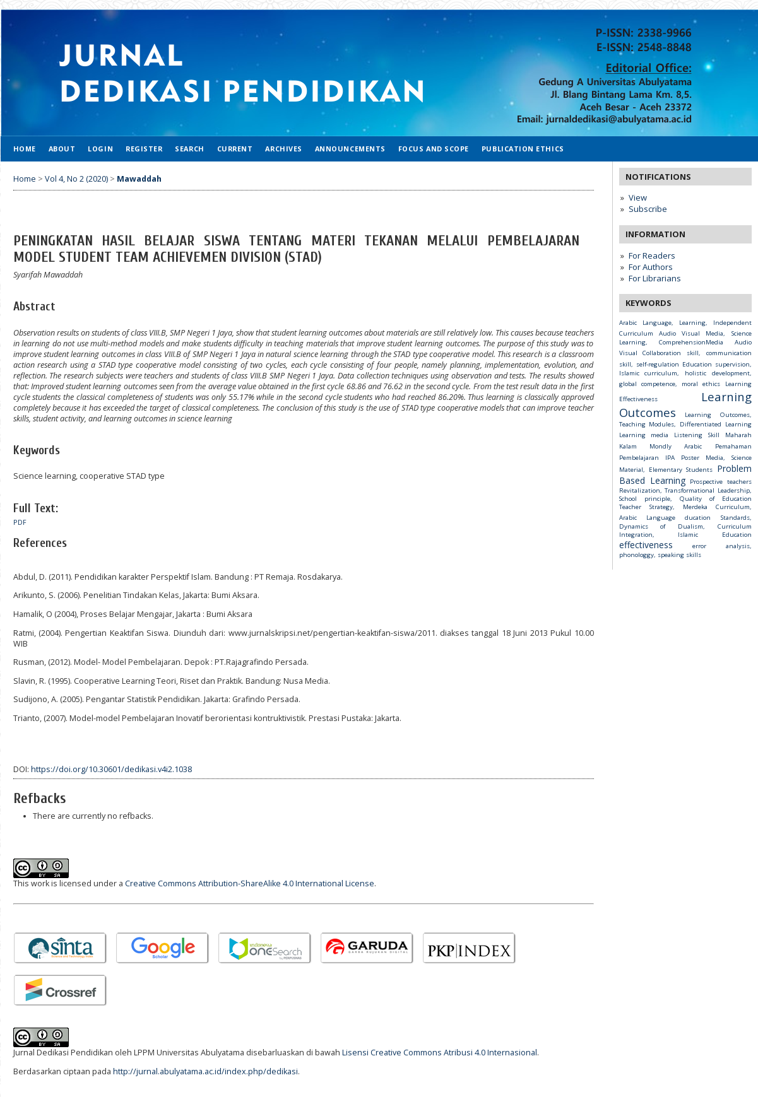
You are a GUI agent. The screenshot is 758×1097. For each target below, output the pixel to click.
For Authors (651, 267)
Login (100, 148)
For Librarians (655, 278)
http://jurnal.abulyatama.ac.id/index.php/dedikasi (205, 1071)
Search (189, 148)
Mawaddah (139, 178)
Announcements (350, 148)
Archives (283, 148)
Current (235, 148)
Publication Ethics (523, 148)
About (62, 148)
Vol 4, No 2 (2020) (76, 178)
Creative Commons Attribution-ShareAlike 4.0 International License (249, 883)
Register (144, 148)
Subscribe (648, 208)
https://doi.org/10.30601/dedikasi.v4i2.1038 (111, 769)
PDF (20, 522)
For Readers (652, 255)
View (638, 197)
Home (24, 148)
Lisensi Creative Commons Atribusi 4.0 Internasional (439, 1052)
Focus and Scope (433, 148)
